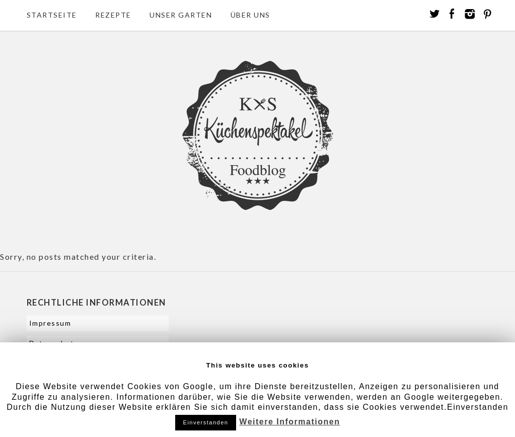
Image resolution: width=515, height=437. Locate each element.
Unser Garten (181, 15)
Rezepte (113, 15)
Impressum (50, 323)
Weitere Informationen (289, 421)
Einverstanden (206, 422)
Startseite (52, 15)
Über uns (250, 15)
